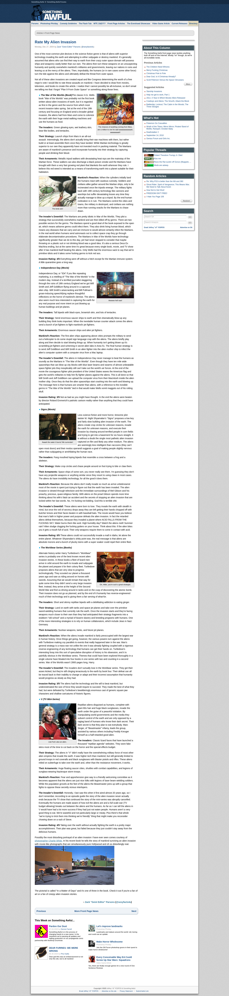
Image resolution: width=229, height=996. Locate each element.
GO (190, 217)
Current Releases (179, 23)
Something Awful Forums (56, 2)
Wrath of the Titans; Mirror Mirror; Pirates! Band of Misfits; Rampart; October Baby (167, 127)
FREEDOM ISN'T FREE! (156, 193)
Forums (34, 23)
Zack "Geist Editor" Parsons (68, 47)
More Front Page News (86, 911)
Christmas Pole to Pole (156, 73)
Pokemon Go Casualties (156, 123)
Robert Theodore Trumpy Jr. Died (168, 155)
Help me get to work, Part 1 (158, 95)
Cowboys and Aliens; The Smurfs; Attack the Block (167, 101)
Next (134, 911)
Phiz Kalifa (65, 954)
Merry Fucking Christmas (157, 70)
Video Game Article (103, 963)
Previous (41, 911)
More (188, 84)
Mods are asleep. (161, 165)
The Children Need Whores (158, 67)
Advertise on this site (109, 991)
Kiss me (157, 158)
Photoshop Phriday (103, 929)
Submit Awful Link (142, 991)
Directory (193, 23)
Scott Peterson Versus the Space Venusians (165, 80)
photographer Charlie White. (49, 840)
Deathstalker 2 (152, 132)
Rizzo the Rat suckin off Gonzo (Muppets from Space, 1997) (173, 162)
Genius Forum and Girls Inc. (158, 138)
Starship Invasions (154, 91)
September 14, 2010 (155, 135)
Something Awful (37, 2)
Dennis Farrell (66, 929)
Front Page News (52, 33)
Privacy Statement (126, 991)
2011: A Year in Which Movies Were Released (165, 98)
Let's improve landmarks (109, 926)
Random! (186, 201)
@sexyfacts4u (88, 47)
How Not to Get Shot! (155, 190)
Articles (40, 33)
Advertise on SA (186, 227)
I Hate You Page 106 (155, 197)
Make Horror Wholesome (109, 941)
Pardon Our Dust (58, 926)
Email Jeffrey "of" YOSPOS (154, 227)
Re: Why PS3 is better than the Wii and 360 (164, 181)
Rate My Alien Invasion (55, 42)
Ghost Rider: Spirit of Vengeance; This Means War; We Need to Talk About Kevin (168, 185)
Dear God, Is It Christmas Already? (161, 76)
